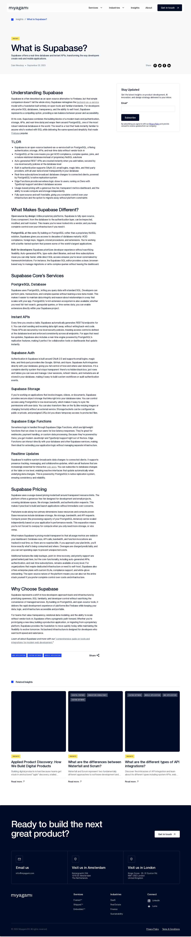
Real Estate (115, 904)
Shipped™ (78, 904)
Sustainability (116, 914)
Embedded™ (79, 909)
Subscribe (130, 117)
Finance (113, 909)
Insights (19, 19)
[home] (18, 8)
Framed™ (78, 900)
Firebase (15, 133)
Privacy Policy (152, 929)
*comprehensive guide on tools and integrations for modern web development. (50, 640)
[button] (96, 7)
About (149, 7)
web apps (52, 467)
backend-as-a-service (88, 102)
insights (135, 7)
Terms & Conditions (171, 929)
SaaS (112, 900)
